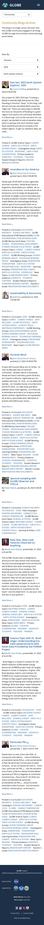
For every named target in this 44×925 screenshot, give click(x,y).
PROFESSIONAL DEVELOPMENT (24, 244)
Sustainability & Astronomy (25, 293)
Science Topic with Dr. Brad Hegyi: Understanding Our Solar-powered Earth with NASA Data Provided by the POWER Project (22, 644)
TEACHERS (29, 157)
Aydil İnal (17, 297)
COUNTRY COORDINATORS (14, 460)
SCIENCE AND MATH (22, 232)
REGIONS (27, 454)
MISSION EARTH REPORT (13, 469)
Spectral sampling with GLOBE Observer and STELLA (23, 481)
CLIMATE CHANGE (33, 249)
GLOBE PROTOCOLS (22, 322)
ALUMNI (15, 625)
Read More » (7, 137)
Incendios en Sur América (25, 169)
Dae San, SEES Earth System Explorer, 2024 (26, 84)
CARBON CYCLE (30, 513)
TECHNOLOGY (8, 510)
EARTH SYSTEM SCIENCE (12, 440)
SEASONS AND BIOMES (12, 513)
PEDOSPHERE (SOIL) (11, 266)
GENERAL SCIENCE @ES (12, 614)
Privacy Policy (15, 913)
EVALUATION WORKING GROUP (23, 331)
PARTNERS (22, 628)
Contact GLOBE (28, 913)
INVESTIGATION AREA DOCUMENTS (23, 286)
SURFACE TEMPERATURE (23, 418)
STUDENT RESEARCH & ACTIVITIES (17, 247)
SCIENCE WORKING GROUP (14, 333)
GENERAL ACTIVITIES (22, 519)
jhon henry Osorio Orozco (24, 173)
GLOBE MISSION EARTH (18, 275)
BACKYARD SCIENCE (24, 522)
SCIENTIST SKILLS (26, 325)
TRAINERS (28, 631)
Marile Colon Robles (13, 549)
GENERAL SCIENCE (10, 437)
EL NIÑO (13, 808)
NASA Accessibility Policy (22, 918)
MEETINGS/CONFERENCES (13, 328)
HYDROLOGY (27, 272)
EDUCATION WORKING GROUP (15, 828)
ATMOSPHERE (34, 261)
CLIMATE (19, 249)
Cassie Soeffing (19, 89)
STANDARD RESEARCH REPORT (15, 283)
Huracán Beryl (18, 354)
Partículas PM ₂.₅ (19, 742)
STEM (24, 316)
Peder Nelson (10, 488)
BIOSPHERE (20, 151)
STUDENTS (18, 157)
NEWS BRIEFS (20, 623)
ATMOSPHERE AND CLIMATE (23, 269)
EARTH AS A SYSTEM (20, 145)
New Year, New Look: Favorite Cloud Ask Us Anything (22, 542)
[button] (38, 5)
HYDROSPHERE (9, 264)
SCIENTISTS (7, 157)
